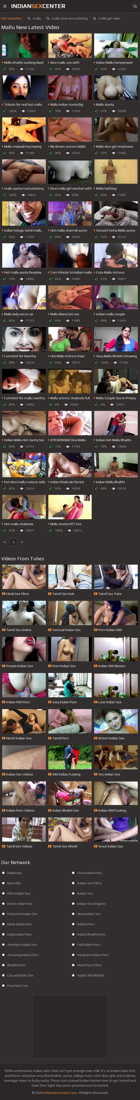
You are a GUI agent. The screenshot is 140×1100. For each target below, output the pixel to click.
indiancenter (38, 6)
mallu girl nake (105, 18)
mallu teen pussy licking (66, 18)
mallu (33, 18)
